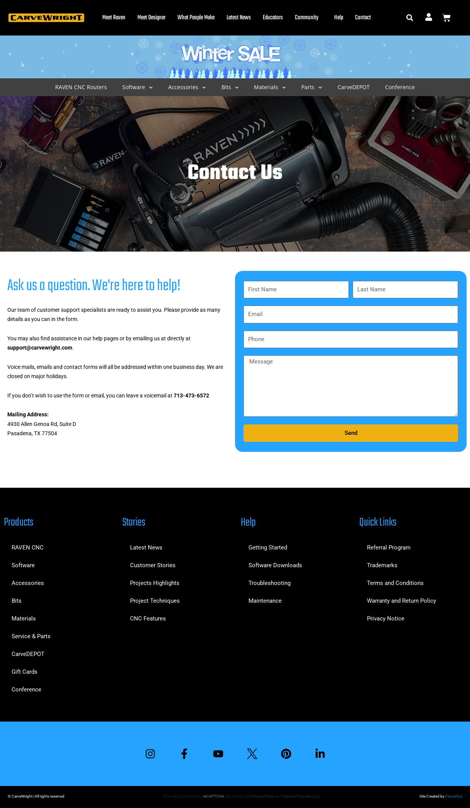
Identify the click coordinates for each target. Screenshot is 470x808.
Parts (311, 87)
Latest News (239, 18)
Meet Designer (151, 18)
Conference (400, 87)
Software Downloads (275, 565)
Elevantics (453, 796)
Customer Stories (153, 565)
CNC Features (148, 618)
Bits (230, 87)
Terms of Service (296, 796)
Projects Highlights (154, 583)
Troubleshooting (270, 583)
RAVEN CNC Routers (81, 87)
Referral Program (389, 547)
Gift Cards (24, 671)
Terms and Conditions (395, 583)
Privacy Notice (385, 618)
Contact (363, 18)
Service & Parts (31, 636)
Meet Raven (113, 18)
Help (338, 18)
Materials (270, 87)
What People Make (196, 18)
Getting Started (268, 547)
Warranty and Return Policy (401, 600)
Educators (273, 18)
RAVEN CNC (28, 547)
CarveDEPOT (354, 87)
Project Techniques (155, 600)
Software (137, 87)
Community (308, 18)
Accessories (187, 87)
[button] (409, 18)
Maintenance (265, 600)
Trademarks (382, 565)
